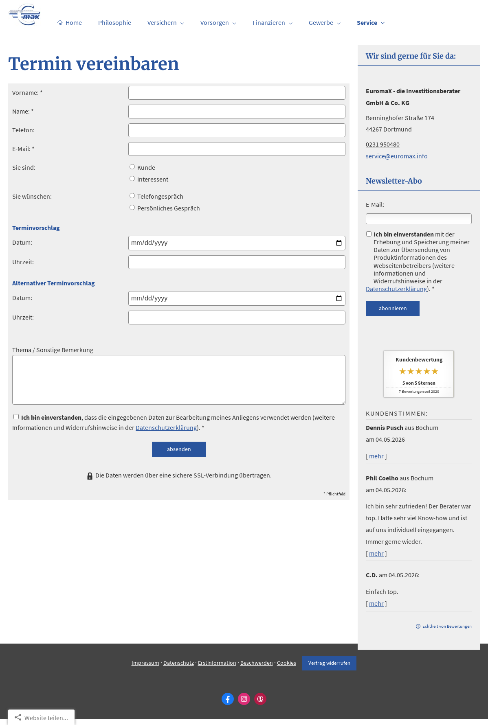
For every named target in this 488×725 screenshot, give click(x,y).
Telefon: (23, 130)
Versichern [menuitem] (162, 23)
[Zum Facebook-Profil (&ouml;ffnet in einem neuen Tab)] (228, 705)
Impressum (145, 668)
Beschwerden (256, 668)
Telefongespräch (156, 196)
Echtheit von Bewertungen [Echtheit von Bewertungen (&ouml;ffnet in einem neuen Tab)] (447, 626)
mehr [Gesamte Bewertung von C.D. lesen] (376, 603)
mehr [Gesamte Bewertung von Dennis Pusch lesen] (376, 456)
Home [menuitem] (69, 23)
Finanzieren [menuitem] (269, 23)
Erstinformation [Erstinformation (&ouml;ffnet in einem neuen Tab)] (217, 668)
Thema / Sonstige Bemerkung (52, 350)
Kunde (142, 167)
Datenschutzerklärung (396, 289)
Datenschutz (178, 668)
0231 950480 (383, 144)
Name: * (23, 111)
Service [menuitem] (367, 23)
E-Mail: (375, 204)
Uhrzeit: (23, 262)
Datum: (22, 242)
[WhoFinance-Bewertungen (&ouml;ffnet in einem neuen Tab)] (260, 705)
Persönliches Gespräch (165, 208)
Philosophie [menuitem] (114, 23)
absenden (179, 449)
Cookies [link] (286, 668)
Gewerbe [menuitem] (321, 23)
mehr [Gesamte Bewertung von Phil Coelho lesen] (376, 553)
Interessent (149, 179)
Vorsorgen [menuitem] (214, 23)
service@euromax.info (397, 156)
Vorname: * (27, 92)
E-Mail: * (23, 149)
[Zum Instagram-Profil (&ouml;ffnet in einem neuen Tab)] (244, 705)
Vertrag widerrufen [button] (329, 669)
